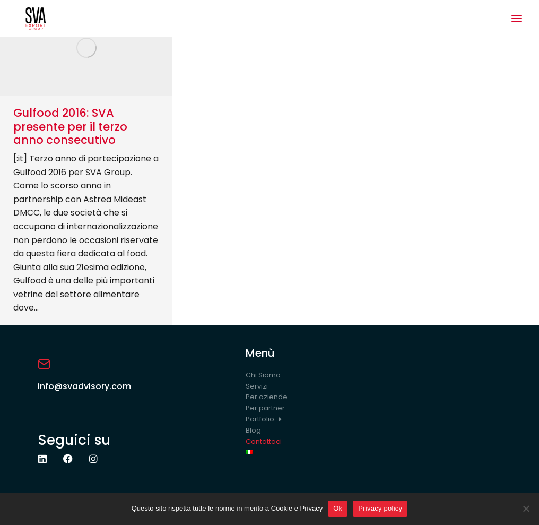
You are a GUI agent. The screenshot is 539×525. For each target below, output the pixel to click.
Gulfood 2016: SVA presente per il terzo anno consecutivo (70, 126)
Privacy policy (380, 508)
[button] (516, 18)
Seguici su (74, 440)
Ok (337, 508)
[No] (525, 508)
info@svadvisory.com (84, 386)
